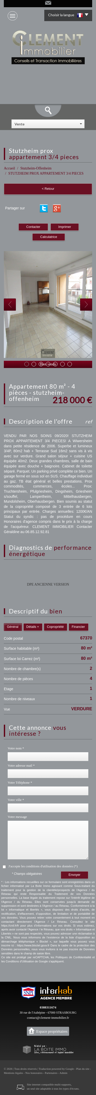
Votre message (17, 817)
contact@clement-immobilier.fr (48, 1018)
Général (12, 627)
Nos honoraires (33, 1072)
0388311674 (48, 1007)
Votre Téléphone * (20, 782)
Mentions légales (13, 1072)
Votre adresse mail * (21, 765)
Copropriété (55, 627)
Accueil (9, 168)
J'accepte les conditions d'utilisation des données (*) (43, 866)
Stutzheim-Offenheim (35, 168)
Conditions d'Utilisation (20, 961)
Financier (78, 627)
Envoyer (74, 875)
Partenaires (51, 1072)
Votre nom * (16, 748)
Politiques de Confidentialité (73, 957)
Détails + (32, 627)
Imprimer (64, 227)
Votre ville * (16, 800)
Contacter (33, 227)
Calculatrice (48, 237)
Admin (64, 1072)
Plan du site (82, 1068)
